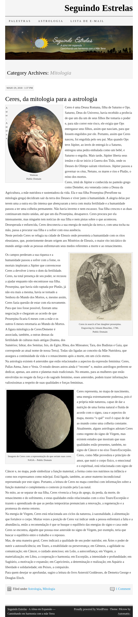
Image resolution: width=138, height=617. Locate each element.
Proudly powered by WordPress (91, 609)
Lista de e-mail (87, 21)
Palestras (20, 21)
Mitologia (49, 589)
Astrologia (50, 21)
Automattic (124, 613)
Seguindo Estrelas (99, 8)
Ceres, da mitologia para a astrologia (51, 98)
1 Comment (123, 589)
